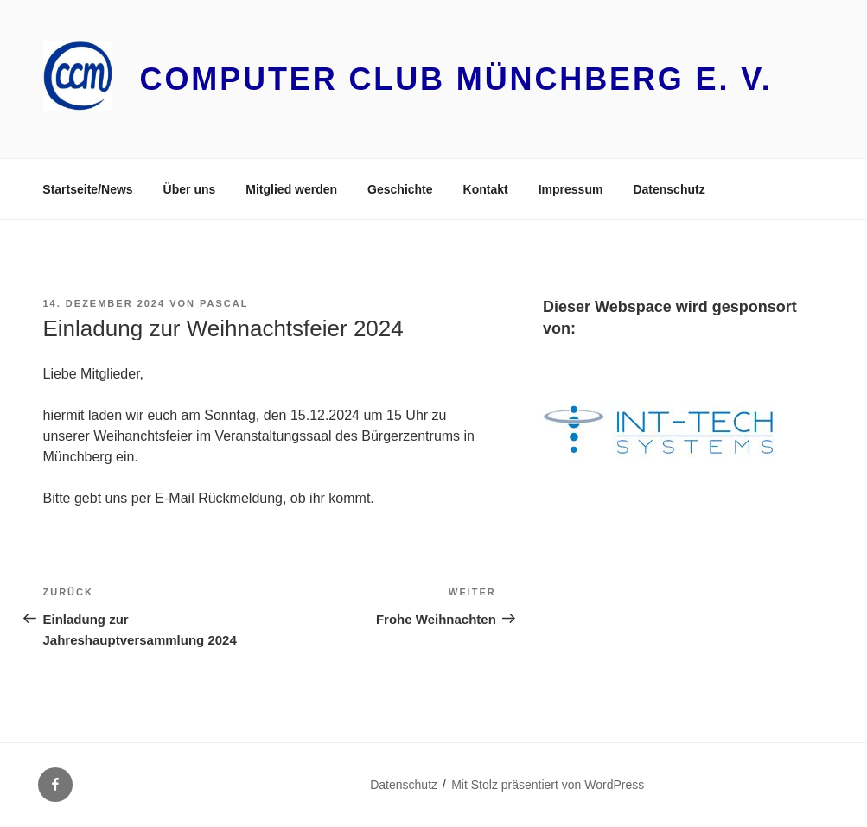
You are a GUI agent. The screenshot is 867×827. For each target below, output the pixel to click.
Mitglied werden (291, 189)
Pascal (224, 303)
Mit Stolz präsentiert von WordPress (547, 785)
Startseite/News (87, 189)
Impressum (571, 189)
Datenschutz (668, 189)
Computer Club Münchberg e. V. (456, 79)
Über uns (189, 189)
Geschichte (399, 189)
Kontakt (485, 189)
